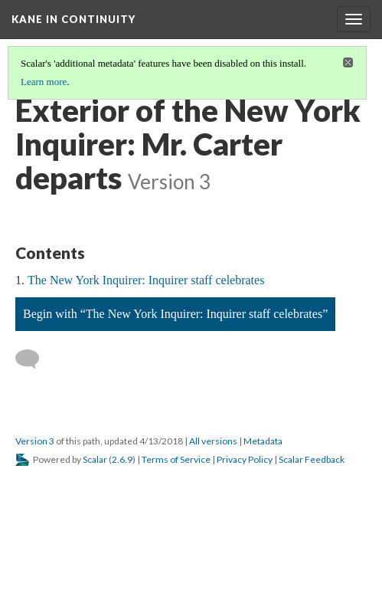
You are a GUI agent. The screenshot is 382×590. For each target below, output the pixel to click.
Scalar (95, 459)
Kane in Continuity (73, 19)
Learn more (44, 81)
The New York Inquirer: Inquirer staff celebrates (146, 280)
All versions (213, 441)
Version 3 (34, 441)
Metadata (262, 441)
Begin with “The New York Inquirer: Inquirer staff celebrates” (175, 313)
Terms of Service (176, 459)
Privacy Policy (245, 459)
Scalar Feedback (311, 459)
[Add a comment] (34, 359)
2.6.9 (122, 459)
